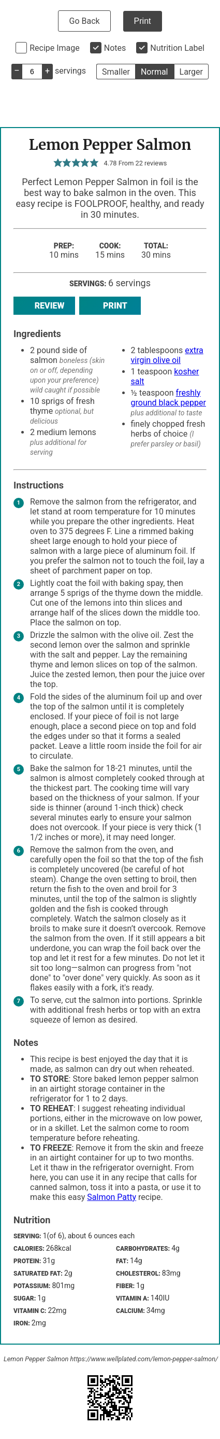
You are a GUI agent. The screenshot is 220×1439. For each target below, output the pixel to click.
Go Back (84, 21)
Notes (115, 48)
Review (44, 306)
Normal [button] (154, 72)
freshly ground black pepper (168, 398)
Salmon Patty (111, 1197)
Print (142, 21)
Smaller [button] (116, 72)
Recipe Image (55, 48)
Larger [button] (191, 72)
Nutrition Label (177, 48)
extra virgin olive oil (167, 355)
